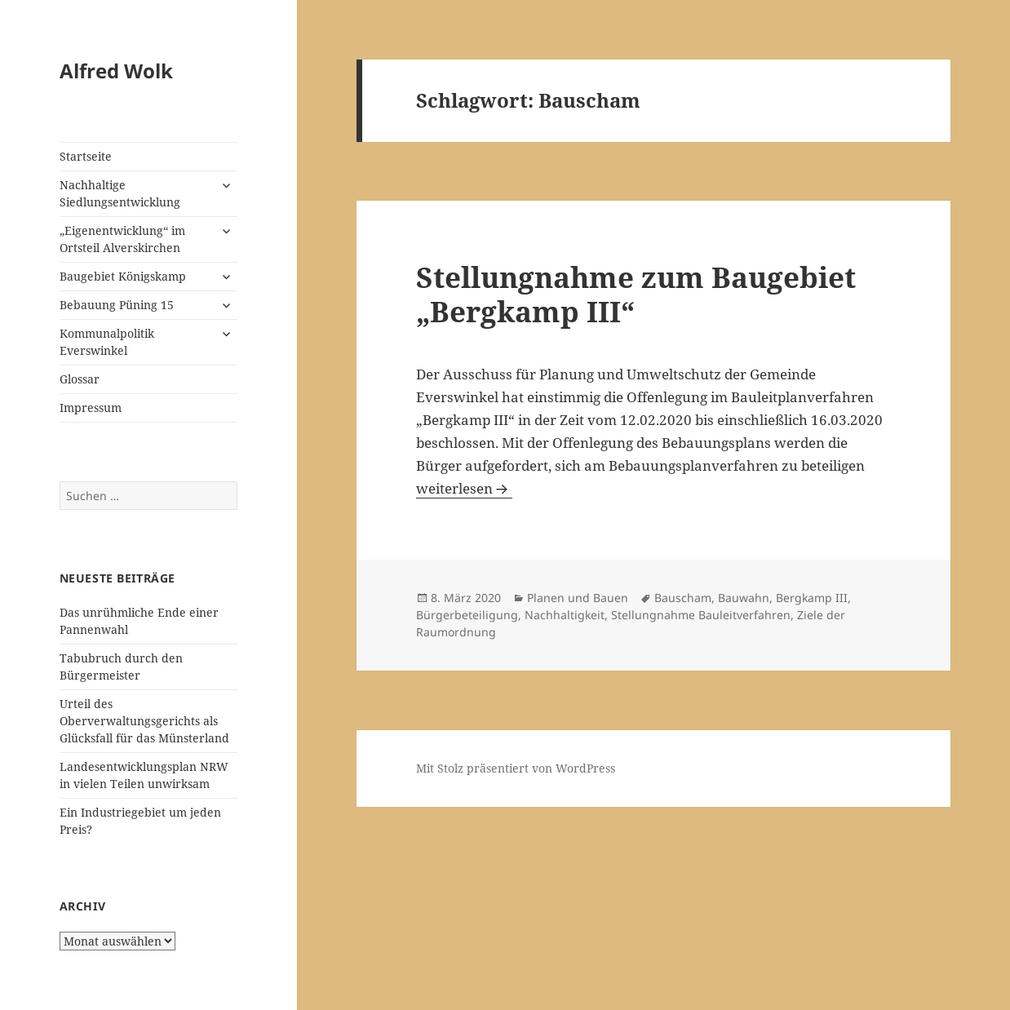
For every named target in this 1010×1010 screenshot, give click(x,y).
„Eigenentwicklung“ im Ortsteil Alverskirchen (122, 239)
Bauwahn (743, 597)
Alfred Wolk (116, 70)
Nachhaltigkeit (565, 614)
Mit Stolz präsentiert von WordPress (515, 768)
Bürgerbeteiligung (467, 614)
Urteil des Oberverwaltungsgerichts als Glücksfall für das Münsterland (144, 721)
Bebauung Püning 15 (117, 304)
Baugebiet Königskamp (123, 276)
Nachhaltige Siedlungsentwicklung (120, 193)
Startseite (86, 156)
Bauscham (682, 597)
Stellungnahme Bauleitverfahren (701, 614)
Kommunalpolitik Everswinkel (107, 342)
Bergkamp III (812, 597)
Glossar (80, 379)
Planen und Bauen (577, 597)
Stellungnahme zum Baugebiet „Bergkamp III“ (636, 294)
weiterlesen (464, 488)
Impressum (91, 407)
